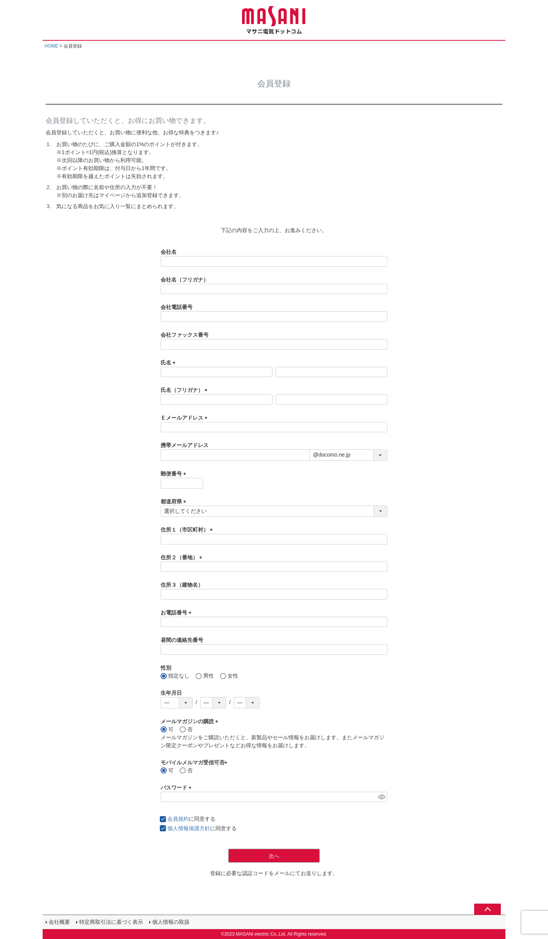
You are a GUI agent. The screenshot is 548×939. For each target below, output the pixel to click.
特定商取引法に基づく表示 (111, 922)
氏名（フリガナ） (185, 390)
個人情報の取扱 (171, 922)
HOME (51, 46)
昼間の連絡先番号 (182, 640)
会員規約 (178, 819)
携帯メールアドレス (185, 445)
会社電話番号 (177, 307)
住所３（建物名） (182, 585)
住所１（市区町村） (188, 530)
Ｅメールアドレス (185, 418)
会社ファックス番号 (185, 335)
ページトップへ (487, 909)
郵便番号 (175, 474)
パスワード (177, 788)
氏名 (169, 363)
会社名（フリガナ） (185, 280)
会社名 (169, 252)
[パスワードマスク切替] (381, 797)
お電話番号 (177, 613)
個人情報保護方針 (188, 828)
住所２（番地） (183, 557)
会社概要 (59, 922)
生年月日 (171, 693)
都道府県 (175, 501)
